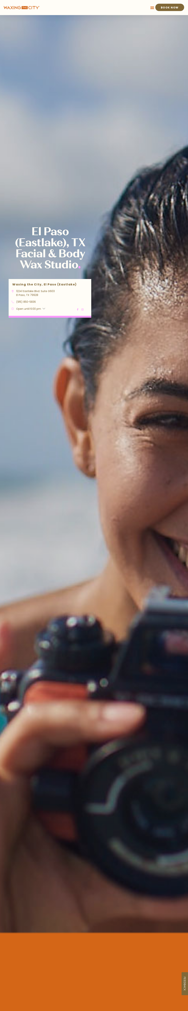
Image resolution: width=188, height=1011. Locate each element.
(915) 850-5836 (26, 302)
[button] (152, 8)
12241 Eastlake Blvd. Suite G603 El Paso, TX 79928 (35, 293)
